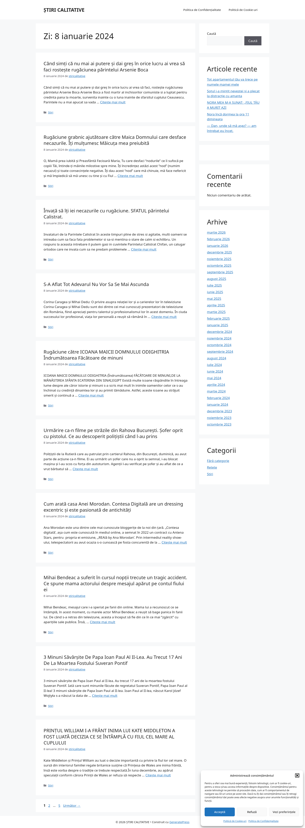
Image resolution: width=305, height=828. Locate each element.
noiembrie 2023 (219, 417)
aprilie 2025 (216, 305)
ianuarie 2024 (217, 404)
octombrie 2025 (219, 265)
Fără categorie (218, 460)
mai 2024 (214, 378)
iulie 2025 (214, 285)
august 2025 (216, 278)
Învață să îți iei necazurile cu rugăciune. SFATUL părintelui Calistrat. (106, 213)
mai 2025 (214, 298)
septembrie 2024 (220, 351)
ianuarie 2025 (217, 325)
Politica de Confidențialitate (263, 821)
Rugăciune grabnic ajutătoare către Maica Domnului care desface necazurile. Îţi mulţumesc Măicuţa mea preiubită (115, 140)
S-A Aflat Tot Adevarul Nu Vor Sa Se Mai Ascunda (96, 284)
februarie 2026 (218, 239)
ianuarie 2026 (217, 245)
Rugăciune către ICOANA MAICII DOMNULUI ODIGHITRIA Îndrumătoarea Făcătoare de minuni (106, 354)
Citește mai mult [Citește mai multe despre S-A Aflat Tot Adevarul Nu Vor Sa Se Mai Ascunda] (164, 316)
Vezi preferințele (284, 812)
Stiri (50, 112)
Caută (211, 33)
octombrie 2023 (219, 424)
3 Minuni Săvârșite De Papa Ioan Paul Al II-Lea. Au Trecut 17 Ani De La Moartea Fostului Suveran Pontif (113, 660)
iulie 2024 (214, 365)
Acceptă (219, 812)
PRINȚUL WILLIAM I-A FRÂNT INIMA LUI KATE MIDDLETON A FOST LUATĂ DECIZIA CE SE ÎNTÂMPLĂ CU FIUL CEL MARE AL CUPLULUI (109, 736)
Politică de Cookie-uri (234, 821)
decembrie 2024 (219, 331)
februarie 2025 (218, 318)
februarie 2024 (218, 398)
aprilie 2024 (216, 384)
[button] (297, 775)
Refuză (252, 812)
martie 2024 (216, 391)
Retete (212, 467)
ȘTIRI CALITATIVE (64, 9)
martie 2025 (216, 312)
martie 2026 (216, 232)
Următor (72, 805)
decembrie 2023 (219, 411)
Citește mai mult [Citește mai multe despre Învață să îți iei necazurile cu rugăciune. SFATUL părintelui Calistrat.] (143, 249)
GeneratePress (179, 822)
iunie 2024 (215, 371)
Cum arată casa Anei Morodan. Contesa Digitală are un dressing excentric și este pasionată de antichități (113, 507)
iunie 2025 (215, 292)
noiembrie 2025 (219, 259)
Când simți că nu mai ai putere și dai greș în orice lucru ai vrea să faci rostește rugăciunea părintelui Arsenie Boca (114, 66)
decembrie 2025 (219, 252)
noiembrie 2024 (219, 338)
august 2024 (216, 358)
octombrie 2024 (219, 345)
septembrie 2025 (220, 272)
